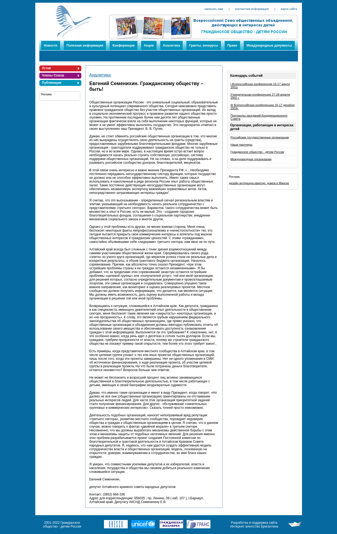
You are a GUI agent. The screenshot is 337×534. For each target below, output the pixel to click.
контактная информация (252, 9)
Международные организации (251, 159)
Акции (149, 45)
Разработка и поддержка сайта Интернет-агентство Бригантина (254, 524)
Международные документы (269, 45)
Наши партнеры (241, 144)
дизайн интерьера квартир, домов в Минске (259, 183)
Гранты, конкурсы (203, 45)
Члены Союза (53, 75)
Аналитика (171, 45)
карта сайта (289, 9)
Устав (46, 68)
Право (232, 45)
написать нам (213, 9)
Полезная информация (85, 45)
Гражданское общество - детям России (257, 151)
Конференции (123, 45)
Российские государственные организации (260, 137)
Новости (50, 45)
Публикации (51, 83)
